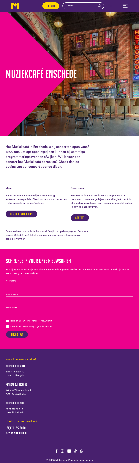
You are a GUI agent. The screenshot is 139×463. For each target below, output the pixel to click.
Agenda (51, 6)
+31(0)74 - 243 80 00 (16, 427)
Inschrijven (17, 334)
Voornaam (11, 281)
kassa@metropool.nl (16, 433)
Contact (79, 218)
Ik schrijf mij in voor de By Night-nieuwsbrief (31, 327)
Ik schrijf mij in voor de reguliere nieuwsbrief (31, 321)
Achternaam (12, 294)
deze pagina (69, 231)
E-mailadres (11, 308)
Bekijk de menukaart (21, 214)
